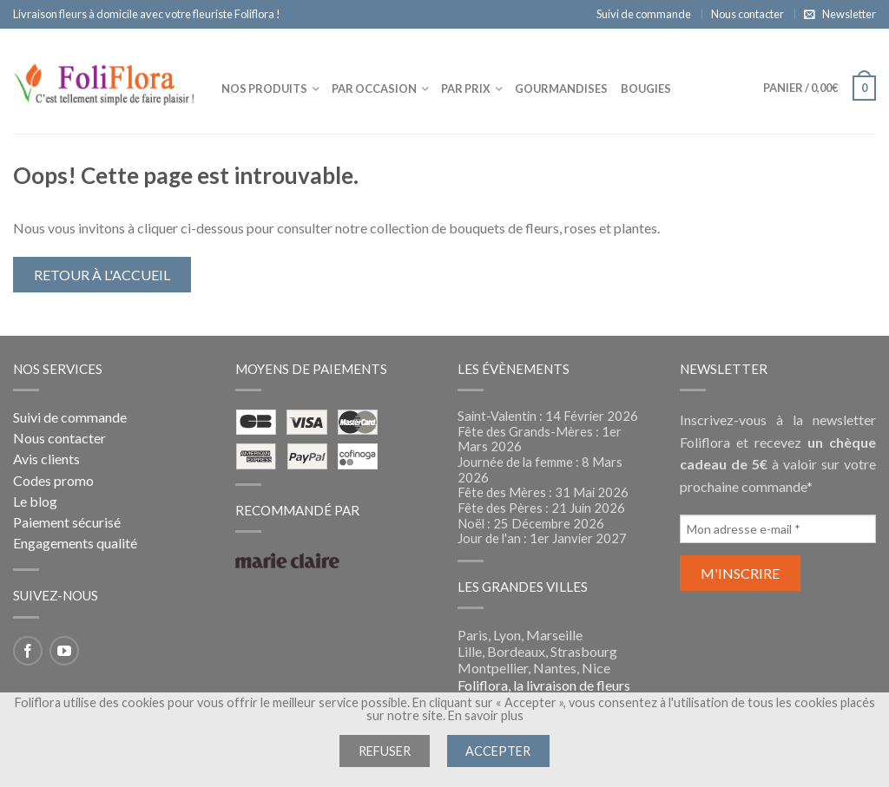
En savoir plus (486, 715)
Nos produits (264, 88)
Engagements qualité (75, 543)
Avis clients (46, 458)
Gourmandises (561, 88)
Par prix (466, 88)
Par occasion (374, 88)
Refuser (385, 751)
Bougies (646, 88)
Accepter (497, 751)
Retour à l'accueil (102, 274)
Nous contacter (747, 14)
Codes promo (53, 480)
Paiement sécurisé (67, 522)
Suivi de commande (643, 14)
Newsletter (849, 14)
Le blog (35, 501)
